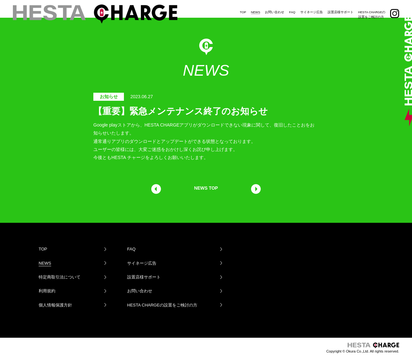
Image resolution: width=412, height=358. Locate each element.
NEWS (255, 7)
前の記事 (156, 189)
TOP (243, 7)
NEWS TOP (206, 188)
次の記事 (256, 189)
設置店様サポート (340, 7)
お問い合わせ (274, 7)
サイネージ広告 (311, 7)
